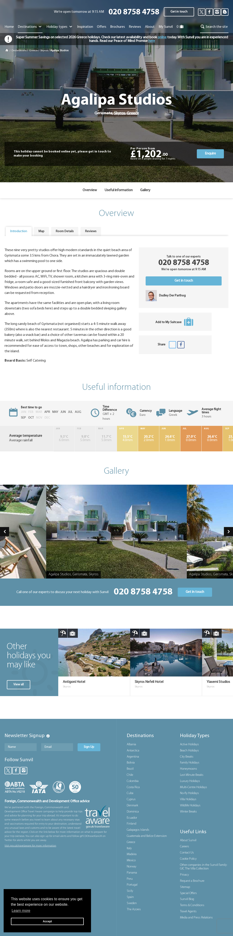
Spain (130, 897)
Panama (132, 872)
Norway (131, 866)
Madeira (132, 854)
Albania (131, 744)
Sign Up (89, 747)
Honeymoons (188, 769)
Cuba (130, 793)
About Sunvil (188, 840)
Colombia (133, 781)
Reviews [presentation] (90, 231)
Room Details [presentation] (65, 231)
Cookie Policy (188, 859)
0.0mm (190, 438)
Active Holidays (189, 744)
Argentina (133, 757)
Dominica (133, 811)
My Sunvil (166, 27)
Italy (129, 848)
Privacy (184, 875)
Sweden (132, 903)
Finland (131, 823)
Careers (184, 846)
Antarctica (133, 750)
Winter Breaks (188, 811)
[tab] (19, 231)
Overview (90, 190)
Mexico (131, 860)
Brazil (130, 769)
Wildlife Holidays (190, 805)
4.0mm (127, 438)
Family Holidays (189, 762)
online (162, 37)
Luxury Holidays (190, 781)
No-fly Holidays (189, 793)
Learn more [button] (21, 911)
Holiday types (59, 27)
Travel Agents (188, 911)
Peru (130, 879)
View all (18, 684)
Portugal (132, 885)
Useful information (118, 190)
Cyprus (131, 799)
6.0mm (63, 438)
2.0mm (148, 438)
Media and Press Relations (196, 917)
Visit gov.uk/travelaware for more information (30, 845)
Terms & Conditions (192, 905)
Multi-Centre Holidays (193, 787)
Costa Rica (133, 787)
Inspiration (85, 27)
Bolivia (131, 762)
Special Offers (188, 893)
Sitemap (185, 887)
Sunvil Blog (187, 899)
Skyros (44, 50)
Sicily (130, 891)
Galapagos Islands (138, 830)
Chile (130, 775)
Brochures (117, 27)
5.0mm (85, 438)
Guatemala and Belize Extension (147, 836)
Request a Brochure (192, 881)
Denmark (132, 805)
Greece (33, 50)
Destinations (30, 27)
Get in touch (178, 11)
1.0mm (169, 438)
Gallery (145, 190)
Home (9, 27)
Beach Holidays (189, 750)
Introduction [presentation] (18, 231)
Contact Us (187, 852)
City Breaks (186, 757)
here (151, 41)
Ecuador (132, 818)
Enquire (210, 153)
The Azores (134, 909)
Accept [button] (47, 921)
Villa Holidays (188, 799)
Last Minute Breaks (191, 775)
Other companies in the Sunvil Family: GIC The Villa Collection (203, 867)
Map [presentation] (41, 231)
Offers (101, 27)
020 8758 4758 (134, 12)
